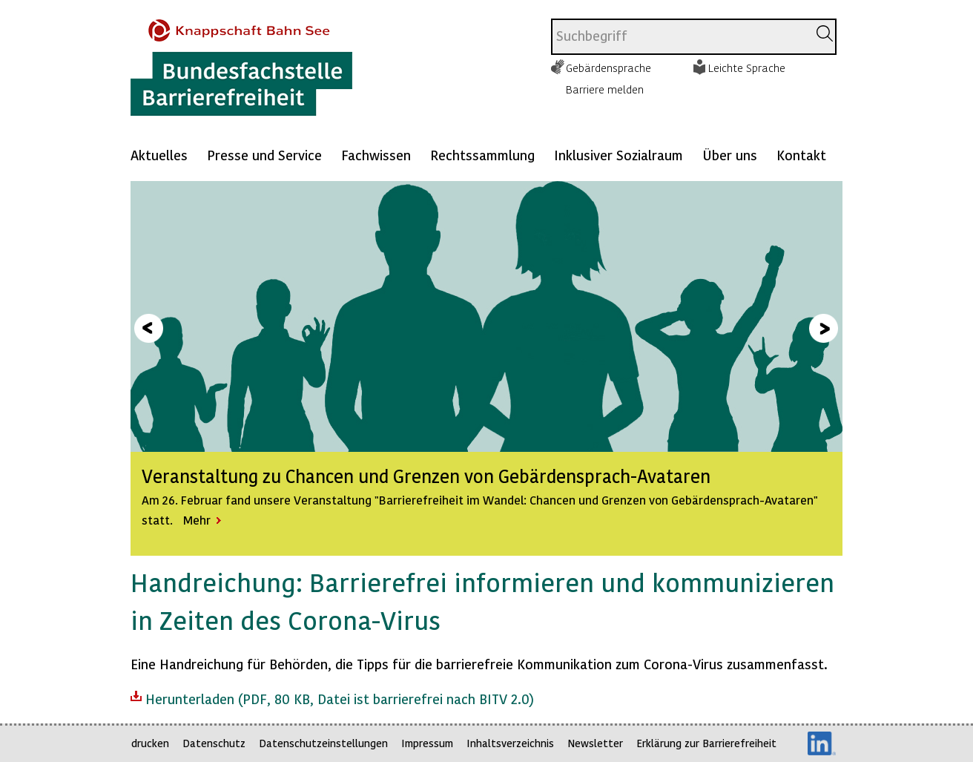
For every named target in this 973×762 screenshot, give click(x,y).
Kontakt (801, 154)
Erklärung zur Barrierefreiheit (706, 743)
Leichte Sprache (746, 67)
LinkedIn (822, 743)
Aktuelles (159, 154)
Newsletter (595, 743)
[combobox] (680, 36)
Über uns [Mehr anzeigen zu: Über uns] (729, 154)
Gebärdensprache (608, 67)
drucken (150, 743)
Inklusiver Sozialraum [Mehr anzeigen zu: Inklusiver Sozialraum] (618, 154)
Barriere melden (605, 89)
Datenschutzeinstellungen (323, 743)
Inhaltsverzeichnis (510, 743)
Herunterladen (332, 697)
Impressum (427, 743)
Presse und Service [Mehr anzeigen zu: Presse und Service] (264, 154)
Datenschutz (213, 743)
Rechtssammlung (482, 154)
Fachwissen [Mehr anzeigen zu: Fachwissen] (376, 154)
